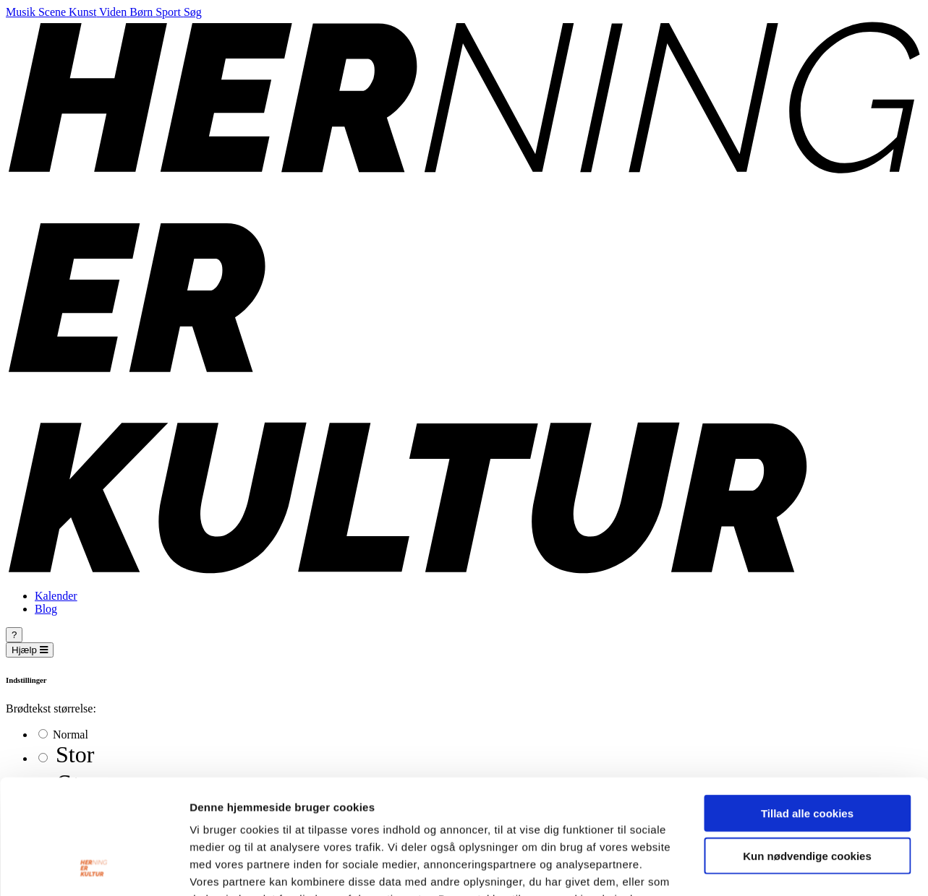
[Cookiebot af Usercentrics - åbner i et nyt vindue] (93, 868)
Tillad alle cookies (807, 705)
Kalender (56, 596)
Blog (46, 609)
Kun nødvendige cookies (807, 748)
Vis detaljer (752, 867)
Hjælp (30, 650)
